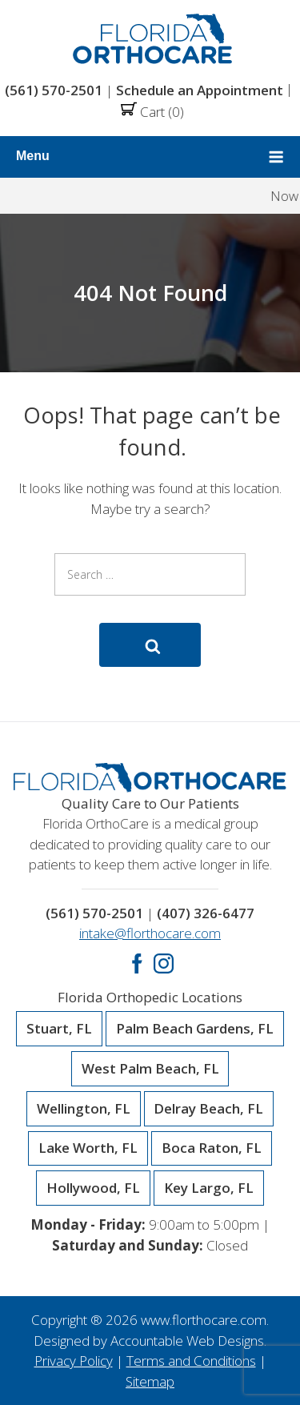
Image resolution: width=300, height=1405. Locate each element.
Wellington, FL (83, 1109)
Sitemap (150, 1381)
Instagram (164, 963)
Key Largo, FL (209, 1188)
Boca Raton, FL (212, 1148)
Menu (150, 157)
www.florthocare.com (203, 1320)
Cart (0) (152, 111)
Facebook (137, 963)
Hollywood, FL (93, 1188)
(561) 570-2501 (53, 90)
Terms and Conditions (191, 1360)
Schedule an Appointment (199, 90)
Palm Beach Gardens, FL (195, 1029)
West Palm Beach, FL (150, 1069)
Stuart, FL (59, 1029)
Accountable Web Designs (187, 1340)
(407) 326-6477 (205, 913)
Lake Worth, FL (88, 1148)
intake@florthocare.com (150, 933)
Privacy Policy (73, 1360)
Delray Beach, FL (208, 1109)
